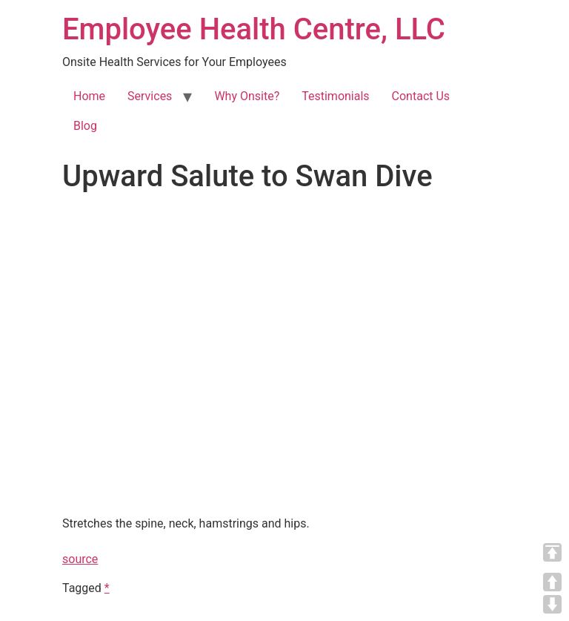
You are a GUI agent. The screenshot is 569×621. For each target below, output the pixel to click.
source (80, 559)
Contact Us (421, 96)
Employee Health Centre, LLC (253, 29)
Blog (85, 126)
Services (149, 96)
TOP (552, 552)
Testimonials (335, 96)
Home (89, 96)
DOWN (552, 604)
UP (552, 582)
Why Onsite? (246, 96)
